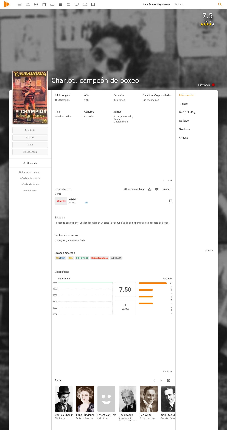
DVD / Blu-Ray (187, 112)
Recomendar (30, 190)
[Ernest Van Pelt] (108, 404)
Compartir (30, 163)
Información (186, 95)
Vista (30, 144)
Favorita (30, 137)
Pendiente (30, 130)
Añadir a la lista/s (30, 184)
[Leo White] (150, 404)
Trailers (183, 103)
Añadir (81, 240)
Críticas (183, 137)
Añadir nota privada (30, 178)
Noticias (184, 120)
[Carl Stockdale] (172, 404)
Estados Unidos (63, 116)
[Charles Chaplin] (65, 404)
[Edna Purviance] (86, 404)
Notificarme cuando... (30, 172)
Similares (184, 129)
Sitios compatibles (134, 189)
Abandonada (30, 152)
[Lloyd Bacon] (129, 404)
